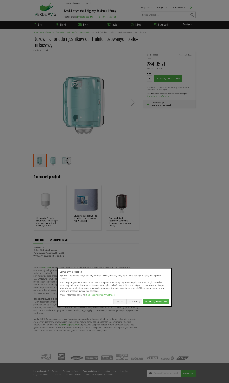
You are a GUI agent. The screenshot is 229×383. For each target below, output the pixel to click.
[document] (114, 287)
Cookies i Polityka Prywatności (100, 294)
